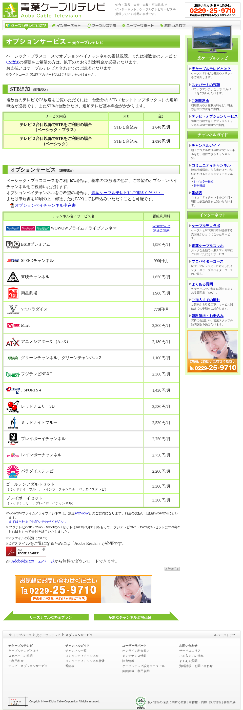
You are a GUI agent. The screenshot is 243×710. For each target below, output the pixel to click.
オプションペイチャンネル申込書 (45, 205)
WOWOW (82, 513)
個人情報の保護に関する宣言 (167, 702)
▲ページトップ (172, 569)
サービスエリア (189, 651)
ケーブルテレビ (26, 25)
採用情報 (215, 702)
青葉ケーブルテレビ (57, 10)
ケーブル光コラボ (206, 226)
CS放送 (12, 62)
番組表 (197, 193)
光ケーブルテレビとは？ (211, 69)
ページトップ (226, 635)
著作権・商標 (198, 702)
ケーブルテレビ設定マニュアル (143, 666)
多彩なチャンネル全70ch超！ (132, 617)
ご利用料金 (200, 101)
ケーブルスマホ (102, 25)
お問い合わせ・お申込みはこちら (212, 10)
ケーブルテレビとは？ (23, 651)
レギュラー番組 (203, 181)
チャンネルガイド (206, 146)
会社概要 (230, 702)
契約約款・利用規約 (136, 671)
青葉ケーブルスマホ (208, 246)
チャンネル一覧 (76, 651)
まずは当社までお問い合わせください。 (38, 522)
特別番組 (199, 185)
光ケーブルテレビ (48, 635)
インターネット (67, 25)
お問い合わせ (173, 25)
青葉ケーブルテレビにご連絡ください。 (127, 193)
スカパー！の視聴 (206, 85)
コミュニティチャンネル (211, 165)
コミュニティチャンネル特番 (85, 661)
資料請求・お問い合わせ (196, 666)
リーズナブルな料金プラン (50, 617)
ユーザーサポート (138, 25)
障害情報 (128, 661)
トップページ (22, 635)
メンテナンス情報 (134, 656)
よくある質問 (202, 284)
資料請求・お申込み (208, 316)
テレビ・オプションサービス (215, 116)
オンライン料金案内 (136, 651)
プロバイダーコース (208, 261)
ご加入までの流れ (206, 300)
